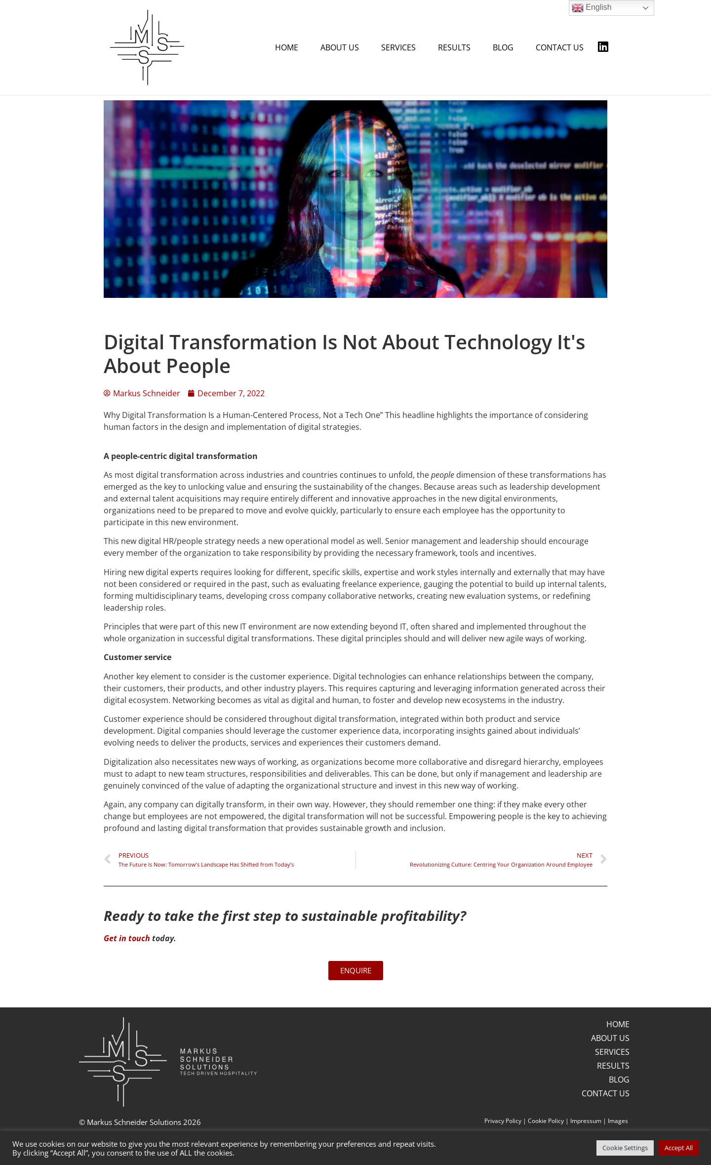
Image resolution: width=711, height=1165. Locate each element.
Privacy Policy (502, 1120)
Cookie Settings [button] (625, 1147)
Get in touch (127, 937)
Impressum (585, 1120)
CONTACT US (560, 47)
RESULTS (454, 47)
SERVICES (398, 47)
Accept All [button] (679, 1147)
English (592, 8)
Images (618, 1120)
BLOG (503, 47)
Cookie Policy (546, 1120)
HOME (286, 47)
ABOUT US (339, 47)
